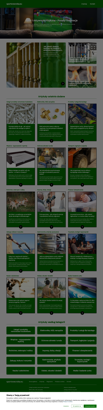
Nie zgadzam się (77, 406)
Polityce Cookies (67, 402)
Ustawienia (66, 406)
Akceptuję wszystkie (90, 406)
